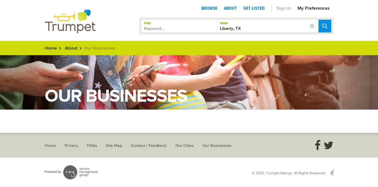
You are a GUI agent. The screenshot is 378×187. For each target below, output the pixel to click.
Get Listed (254, 8)
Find (147, 23)
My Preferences (313, 8)
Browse (209, 8)
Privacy (71, 145)
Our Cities (184, 145)
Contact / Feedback (149, 145)
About (230, 8)
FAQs (92, 145)
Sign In (284, 8)
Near (224, 23)
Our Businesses (217, 145)
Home (51, 48)
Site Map (114, 145)
